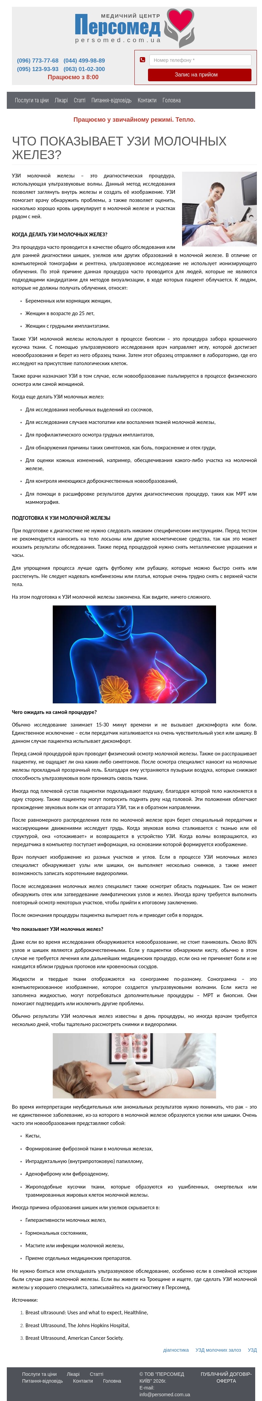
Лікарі (61, 100)
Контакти (147, 100)
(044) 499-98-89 (84, 60)
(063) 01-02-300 (84, 69)
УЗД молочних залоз (218, 1350)
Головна (172, 100)
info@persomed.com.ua (165, 1394)
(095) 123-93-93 (38, 69)
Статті (79, 100)
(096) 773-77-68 (38, 60)
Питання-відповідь (112, 100)
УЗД (252, 1350)
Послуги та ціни (32, 100)
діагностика (176, 1350)
